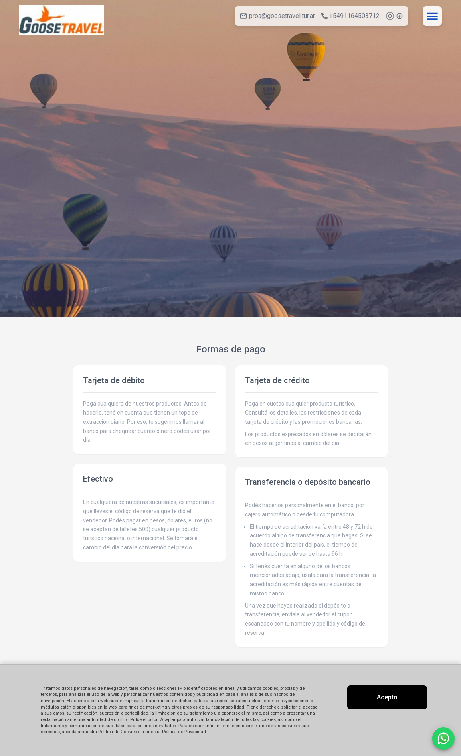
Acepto (387, 697)
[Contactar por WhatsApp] (443, 738)
